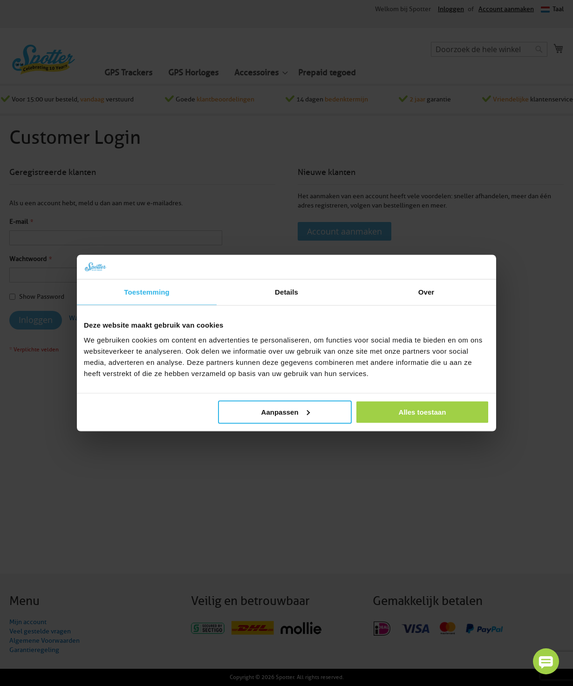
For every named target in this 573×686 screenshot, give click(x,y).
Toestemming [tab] (147, 292)
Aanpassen (285, 412)
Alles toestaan (422, 412)
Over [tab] (426, 292)
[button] (546, 661)
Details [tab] (286, 292)
